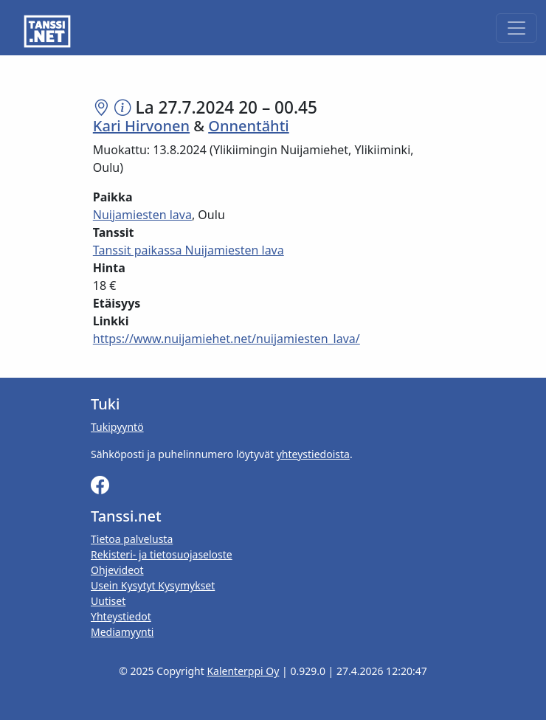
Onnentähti (248, 126)
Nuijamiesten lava (142, 215)
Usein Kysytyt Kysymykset (153, 585)
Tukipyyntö (117, 427)
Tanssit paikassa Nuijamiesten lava (188, 250)
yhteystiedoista (313, 454)
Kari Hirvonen (141, 126)
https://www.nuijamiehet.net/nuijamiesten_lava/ (226, 338)
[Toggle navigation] (516, 28)
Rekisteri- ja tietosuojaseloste (161, 554)
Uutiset (108, 601)
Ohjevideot (117, 570)
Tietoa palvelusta (132, 539)
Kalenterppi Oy (243, 671)
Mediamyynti (122, 632)
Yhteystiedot (121, 616)
